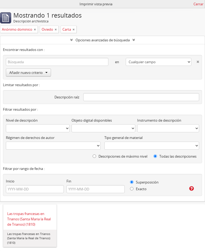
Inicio (10, 181)
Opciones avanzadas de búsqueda (103, 40)
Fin (68, 181)
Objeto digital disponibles (92, 120)
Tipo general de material (123, 137)
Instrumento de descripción (159, 120)
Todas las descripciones (174, 156)
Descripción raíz (66, 97)
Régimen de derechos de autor (30, 137)
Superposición (144, 182)
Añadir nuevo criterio (28, 72)
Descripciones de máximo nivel (120, 156)
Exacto (138, 188)
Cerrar (198, 4)
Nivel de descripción (22, 120)
